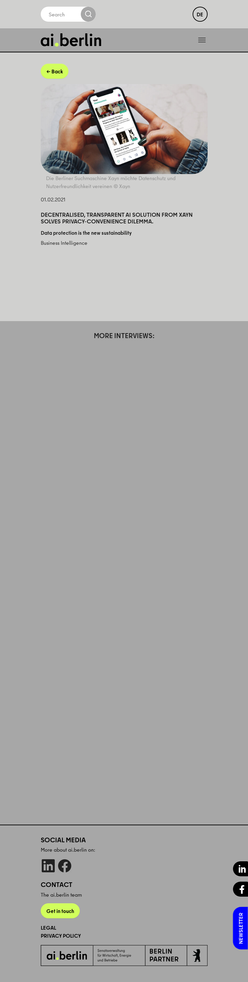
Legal (48, 927)
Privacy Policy (61, 935)
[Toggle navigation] (202, 40)
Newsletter (240, 928)
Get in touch (60, 911)
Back (57, 71)
